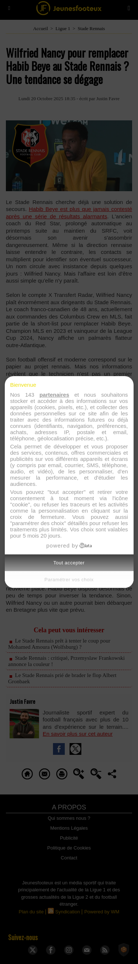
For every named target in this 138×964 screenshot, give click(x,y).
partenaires (54, 395)
